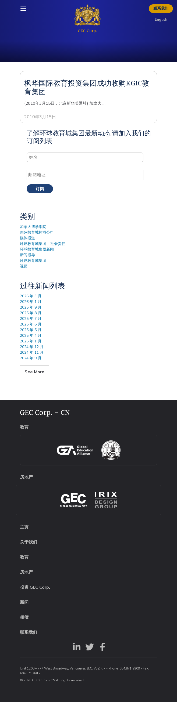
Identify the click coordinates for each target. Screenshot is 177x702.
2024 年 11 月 (32, 352)
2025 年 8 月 (30, 313)
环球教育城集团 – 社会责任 (42, 243)
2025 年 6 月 (30, 324)
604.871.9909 (129, 668)
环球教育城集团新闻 (37, 249)
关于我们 (28, 542)
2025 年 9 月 (30, 307)
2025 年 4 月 (30, 335)
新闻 (24, 602)
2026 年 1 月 (30, 301)
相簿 (24, 617)
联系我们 (160, 8)
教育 (24, 557)
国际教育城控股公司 (37, 232)
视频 (23, 266)
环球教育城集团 (33, 260)
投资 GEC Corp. (35, 587)
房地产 (26, 572)
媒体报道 (27, 238)
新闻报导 (27, 255)
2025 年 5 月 (30, 329)
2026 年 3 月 (30, 296)
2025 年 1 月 (30, 341)
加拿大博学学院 (33, 226)
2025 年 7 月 (30, 318)
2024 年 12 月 (32, 346)
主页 (24, 527)
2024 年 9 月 (30, 358)
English (161, 19)
